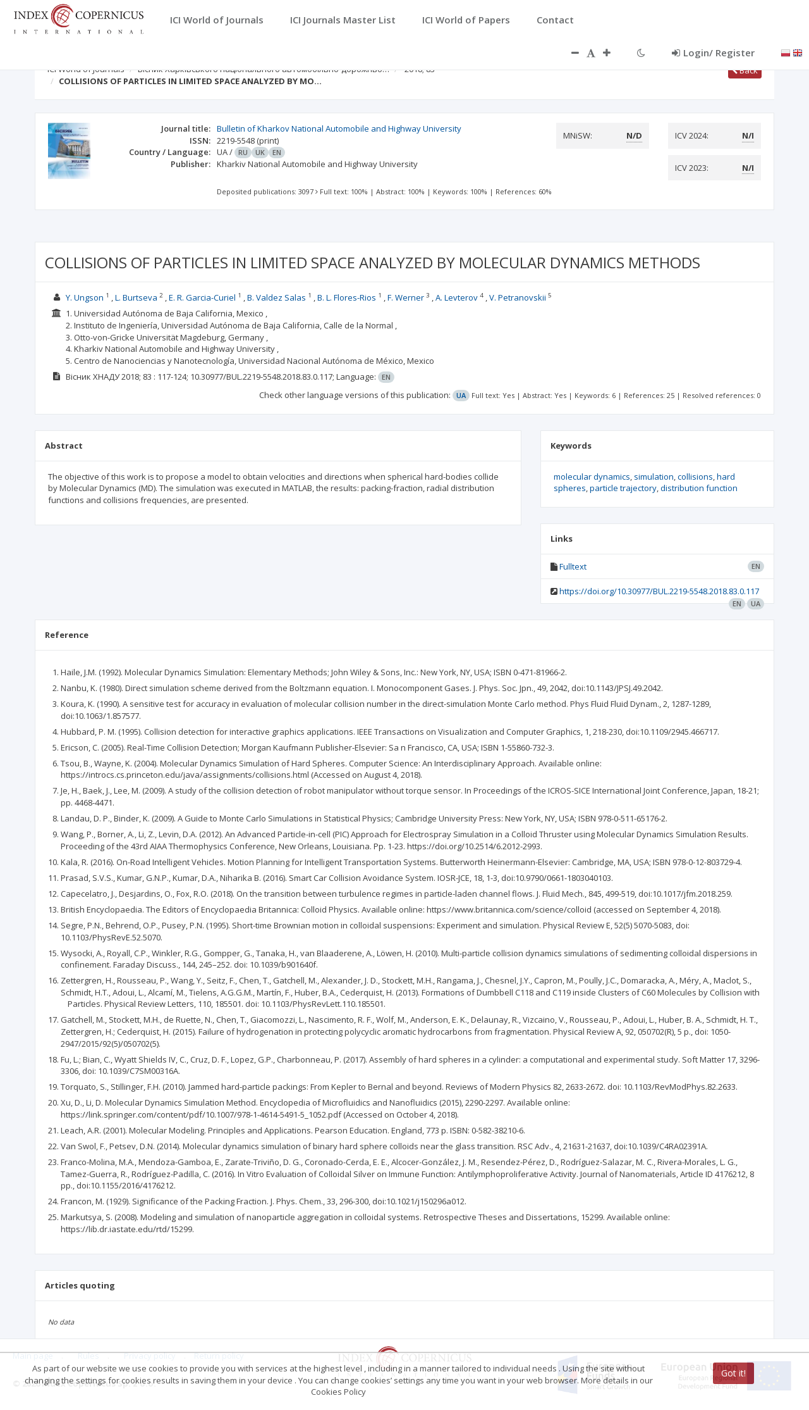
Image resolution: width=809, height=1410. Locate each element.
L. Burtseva (136, 297)
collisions (695, 476)
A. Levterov (456, 297)
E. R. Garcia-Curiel (202, 297)
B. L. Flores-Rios (346, 297)
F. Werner (405, 297)
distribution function (699, 488)
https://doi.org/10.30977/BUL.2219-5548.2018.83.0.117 (659, 591)
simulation (654, 476)
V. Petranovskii (517, 297)
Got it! (733, 1373)
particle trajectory (623, 488)
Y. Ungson (85, 297)
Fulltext (573, 566)
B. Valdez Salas (276, 297)
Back (745, 70)
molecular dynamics (592, 476)
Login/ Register (713, 52)
